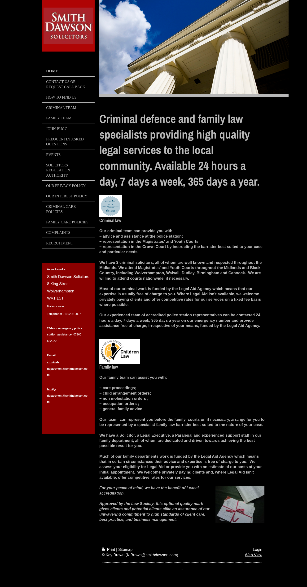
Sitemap (125, 549)
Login (257, 549)
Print (109, 549)
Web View (253, 555)
